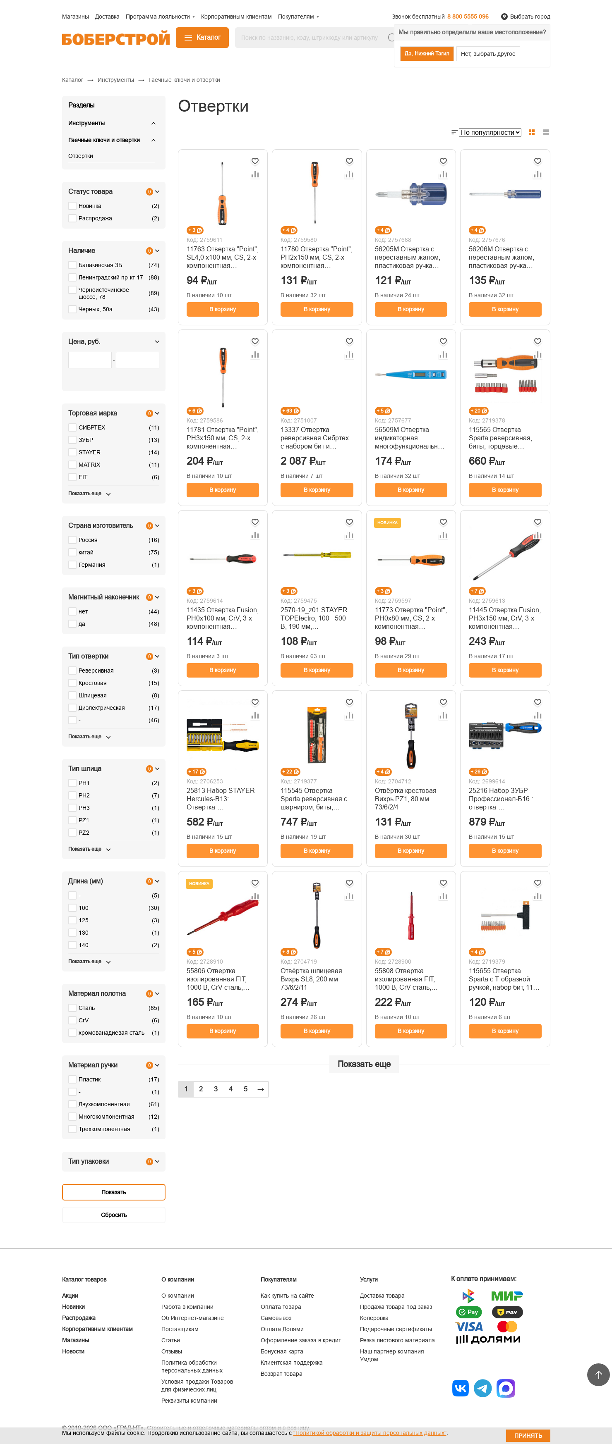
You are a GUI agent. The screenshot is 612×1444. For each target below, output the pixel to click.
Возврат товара (281, 1373)
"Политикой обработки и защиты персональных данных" (369, 1433)
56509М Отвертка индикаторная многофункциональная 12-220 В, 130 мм (410, 438)
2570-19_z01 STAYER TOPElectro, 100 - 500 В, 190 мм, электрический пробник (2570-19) (316, 618)
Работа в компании (187, 1306)
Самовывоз (276, 1318)
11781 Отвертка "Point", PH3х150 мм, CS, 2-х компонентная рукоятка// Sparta (223, 438)
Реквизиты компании (189, 1400)
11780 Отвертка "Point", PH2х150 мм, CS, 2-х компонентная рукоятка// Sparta (317, 258)
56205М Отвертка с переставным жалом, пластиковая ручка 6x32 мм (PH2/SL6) (407, 258)
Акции (70, 1295)
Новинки (73, 1306)
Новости (73, 1351)
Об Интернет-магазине (192, 1318)
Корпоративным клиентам (97, 1329)
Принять (528, 1435)
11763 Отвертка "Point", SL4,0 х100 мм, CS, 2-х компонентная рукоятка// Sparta (223, 258)
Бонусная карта (282, 1351)
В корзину (222, 309)
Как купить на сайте (287, 1295)
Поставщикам (180, 1329)
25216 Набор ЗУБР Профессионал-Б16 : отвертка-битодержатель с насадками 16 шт (501, 799)
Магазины (75, 1340)
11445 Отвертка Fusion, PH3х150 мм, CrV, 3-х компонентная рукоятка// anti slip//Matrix (505, 618)
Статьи (170, 1340)
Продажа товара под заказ (396, 1306)
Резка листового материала (397, 1340)
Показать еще (364, 1064)
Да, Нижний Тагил (427, 53)
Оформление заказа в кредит (301, 1340)
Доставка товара (382, 1295)
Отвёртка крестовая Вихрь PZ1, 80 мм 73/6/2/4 (406, 799)
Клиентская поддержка (292, 1362)
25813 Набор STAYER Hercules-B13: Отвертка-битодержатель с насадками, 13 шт (221, 799)
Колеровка (374, 1318)
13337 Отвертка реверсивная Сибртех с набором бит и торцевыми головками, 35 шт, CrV (316, 438)
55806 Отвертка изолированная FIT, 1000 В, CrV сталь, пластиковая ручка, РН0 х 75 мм (217, 979)
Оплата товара (281, 1306)
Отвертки (80, 156)
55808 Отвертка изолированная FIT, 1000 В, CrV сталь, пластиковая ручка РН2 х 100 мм (411, 979)
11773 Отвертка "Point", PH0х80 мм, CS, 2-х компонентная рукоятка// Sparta (411, 618)
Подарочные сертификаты (396, 1329)
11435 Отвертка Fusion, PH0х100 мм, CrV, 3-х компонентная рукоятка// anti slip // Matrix (223, 618)
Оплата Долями (282, 1329)
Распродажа (79, 1318)
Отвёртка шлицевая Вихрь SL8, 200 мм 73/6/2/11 (311, 979)
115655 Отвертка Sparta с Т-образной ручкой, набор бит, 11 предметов (501, 979)
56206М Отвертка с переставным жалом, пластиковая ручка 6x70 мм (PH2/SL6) (501, 258)
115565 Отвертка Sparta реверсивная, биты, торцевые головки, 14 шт (500, 438)
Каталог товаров (84, 1279)
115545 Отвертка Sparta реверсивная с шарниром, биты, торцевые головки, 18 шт (314, 799)
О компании (177, 1295)
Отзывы (171, 1351)
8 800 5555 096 (468, 16)
